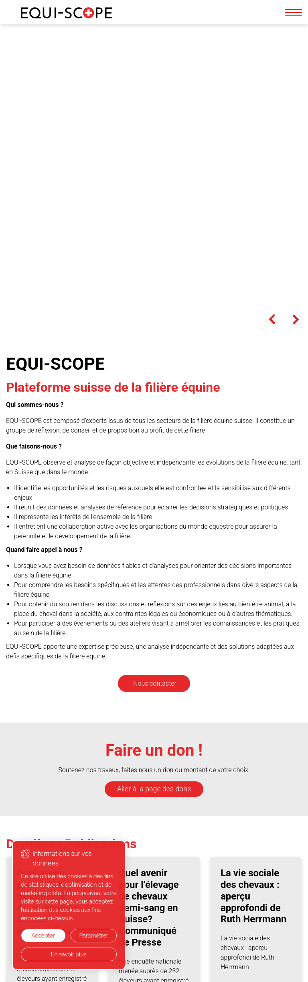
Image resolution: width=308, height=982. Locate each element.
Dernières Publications (71, 536)
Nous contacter (154, 376)
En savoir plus (68, 954)
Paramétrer (92, 935)
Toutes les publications (54, 831)
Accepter (43, 935)
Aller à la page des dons (154, 482)
